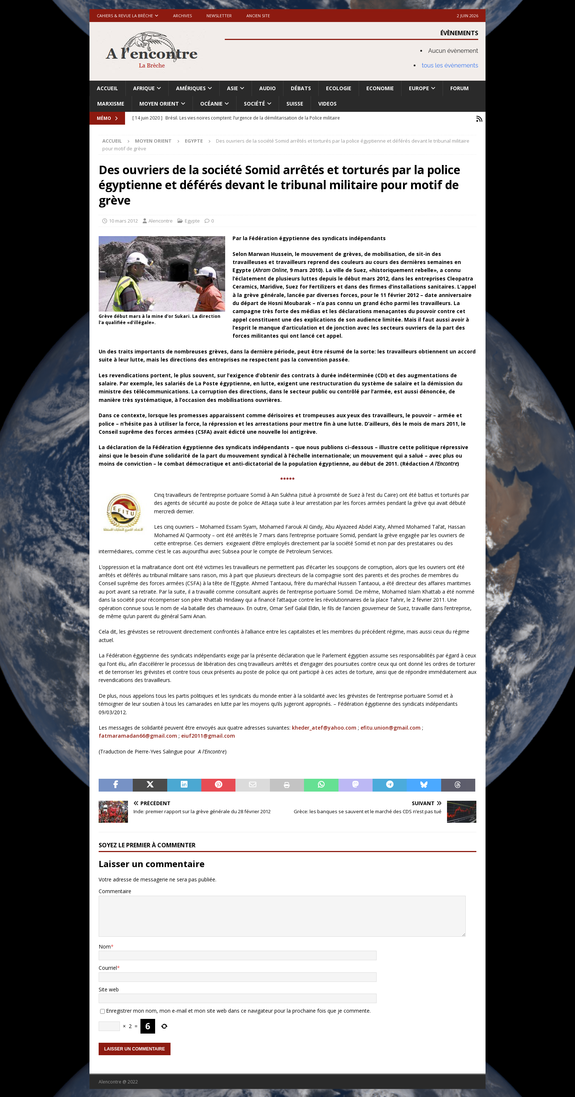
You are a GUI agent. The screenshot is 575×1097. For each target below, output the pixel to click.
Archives (182, 15)
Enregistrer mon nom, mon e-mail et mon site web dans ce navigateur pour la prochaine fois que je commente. (238, 1009)
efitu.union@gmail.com (390, 726)
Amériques (191, 88)
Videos (327, 103)
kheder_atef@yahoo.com (324, 726)
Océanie (211, 103)
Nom (105, 945)
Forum (459, 88)
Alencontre (161, 219)
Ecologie (338, 88)
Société (254, 103)
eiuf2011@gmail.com (208, 734)
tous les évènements (450, 65)
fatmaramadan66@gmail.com (138, 734)
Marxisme (110, 103)
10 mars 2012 (123, 219)
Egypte (192, 219)
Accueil (107, 88)
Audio (267, 88)
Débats (301, 88)
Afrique (144, 88)
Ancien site (258, 15)
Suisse (294, 103)
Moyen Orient (159, 103)
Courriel (108, 966)
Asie (232, 88)
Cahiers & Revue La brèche (125, 15)
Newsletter (219, 15)
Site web (109, 988)
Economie (380, 88)
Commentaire (115, 890)
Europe (419, 88)
